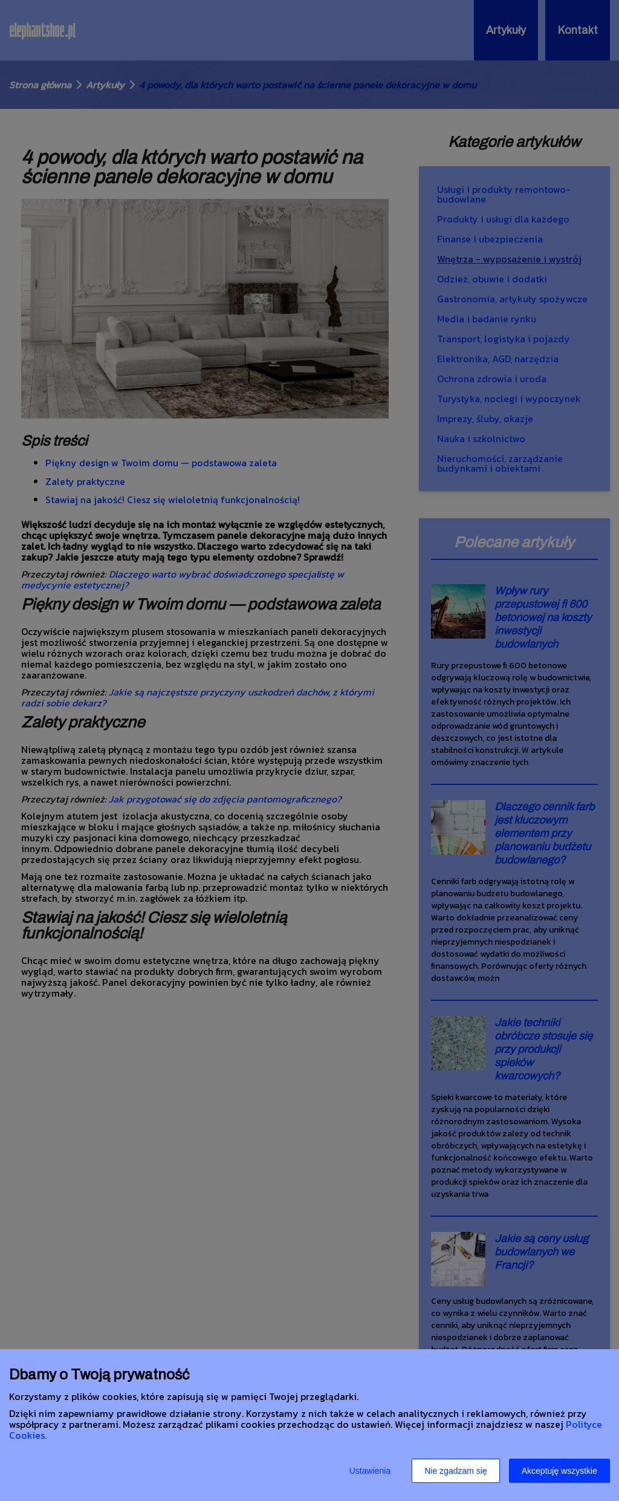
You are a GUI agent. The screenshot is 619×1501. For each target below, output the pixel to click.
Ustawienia (370, 1471)
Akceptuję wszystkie (559, 1471)
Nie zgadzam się (455, 1471)
